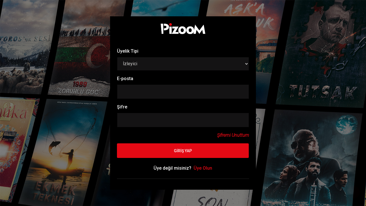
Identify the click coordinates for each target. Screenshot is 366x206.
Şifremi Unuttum (233, 135)
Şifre (122, 107)
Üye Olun (203, 168)
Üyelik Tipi (127, 51)
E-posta (125, 78)
